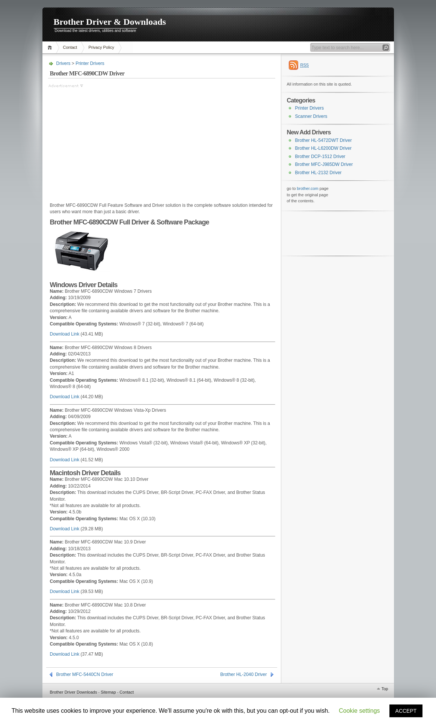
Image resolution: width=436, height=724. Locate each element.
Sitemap (108, 692)
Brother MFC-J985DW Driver (324, 164)
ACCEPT (406, 711)
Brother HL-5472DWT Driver (323, 140)
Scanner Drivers (311, 116)
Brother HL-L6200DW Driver (323, 148)
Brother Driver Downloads (73, 692)
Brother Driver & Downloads (110, 22)
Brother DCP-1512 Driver (320, 156)
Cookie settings (359, 710)
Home (50, 47)
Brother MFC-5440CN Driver (84, 674)
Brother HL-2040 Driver (243, 674)
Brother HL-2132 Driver (318, 172)
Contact (70, 47)
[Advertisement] (111, 141)
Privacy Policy (101, 47)
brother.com (307, 188)
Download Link (65, 334)
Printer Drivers (89, 63)
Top (385, 688)
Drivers (63, 63)
